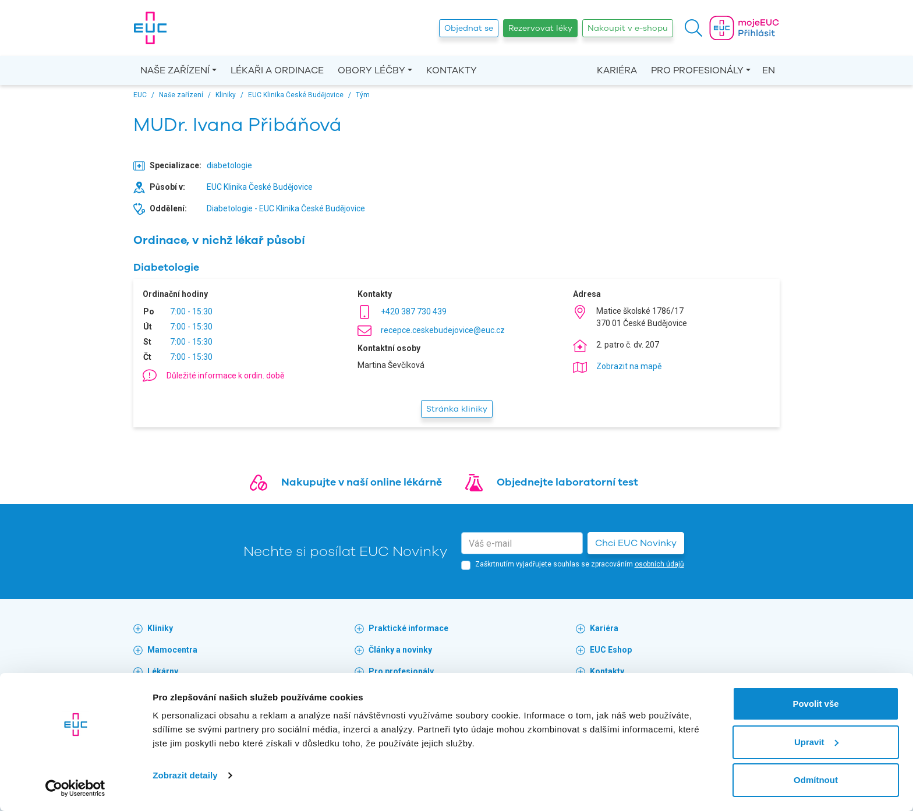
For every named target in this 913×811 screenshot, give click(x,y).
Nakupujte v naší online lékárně (361, 482)
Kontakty (451, 70)
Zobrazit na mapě (628, 366)
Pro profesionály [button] (697, 70)
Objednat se (468, 28)
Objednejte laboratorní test (567, 482)
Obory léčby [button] (371, 70)
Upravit (816, 742)
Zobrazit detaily (185, 775)
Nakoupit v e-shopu (628, 28)
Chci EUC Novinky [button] (636, 543)
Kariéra (617, 70)
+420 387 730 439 (414, 311)
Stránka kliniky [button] (456, 409)
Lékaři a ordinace (277, 70)
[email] (522, 543)
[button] (693, 28)
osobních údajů (659, 564)
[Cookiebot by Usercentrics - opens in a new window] (75, 788)
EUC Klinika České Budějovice (260, 187)
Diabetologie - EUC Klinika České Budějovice (286, 208)
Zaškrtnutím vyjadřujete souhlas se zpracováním (579, 564)
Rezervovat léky (540, 28)
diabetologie (229, 165)
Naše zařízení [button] (175, 70)
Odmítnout (816, 780)
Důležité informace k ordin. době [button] (225, 375)
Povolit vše (815, 704)
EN (768, 70)
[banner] (150, 28)
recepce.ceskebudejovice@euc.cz (443, 330)
